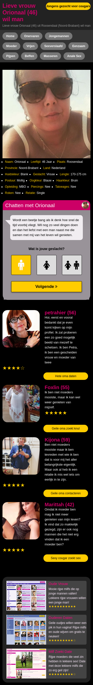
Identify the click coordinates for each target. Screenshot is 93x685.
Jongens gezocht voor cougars (68, 6)
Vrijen (31, 46)
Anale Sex (74, 56)
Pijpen (10, 56)
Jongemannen (59, 36)
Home (10, 36)
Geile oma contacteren (66, 493)
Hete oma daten (65, 376)
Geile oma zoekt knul (66, 428)
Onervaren (31, 36)
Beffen (29, 56)
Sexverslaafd (53, 46)
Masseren (50, 56)
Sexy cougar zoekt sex (66, 558)
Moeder (11, 46)
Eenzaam (78, 46)
